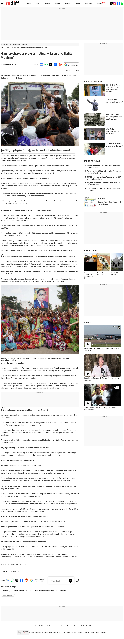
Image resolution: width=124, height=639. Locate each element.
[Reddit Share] (59, 64)
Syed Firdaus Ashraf (9, 64)
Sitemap (73, 632)
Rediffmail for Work (39, 626)
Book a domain (51, 626)
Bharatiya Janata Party (21, 590)
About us (86, 632)
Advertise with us (47, 632)
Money (69, 626)
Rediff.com (37, 632)
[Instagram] (115, 3)
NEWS (37, 4)
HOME (29, 4)
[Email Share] (41, 64)
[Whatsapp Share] (45, 64)
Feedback (80, 632)
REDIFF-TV (100, 4)
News (7, 48)
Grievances (103, 632)
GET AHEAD (88, 4)
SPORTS (78, 4)
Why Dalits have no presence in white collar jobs (113, 131)
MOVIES (57, 4)
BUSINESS (47, 4)
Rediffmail (62, 626)
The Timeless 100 (85, 626)
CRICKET (67, 4)
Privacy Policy (65, 632)
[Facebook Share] (55, 64)
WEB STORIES (91, 250)
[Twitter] (111, 3)
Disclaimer (56, 632)
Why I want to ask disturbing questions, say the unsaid (114, 116)
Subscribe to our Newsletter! (57, 578)
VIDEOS (87, 322)
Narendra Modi (7, 595)
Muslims (63, 590)
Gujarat (5, 590)
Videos (76, 626)
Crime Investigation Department (44, 590)
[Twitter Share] (50, 64)
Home (2, 48)
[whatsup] (122, 3)
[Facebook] (118, 3)
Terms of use (94, 632)
